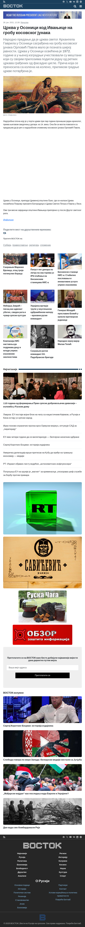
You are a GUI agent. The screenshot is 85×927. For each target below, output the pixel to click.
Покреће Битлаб (63, 900)
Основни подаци (22, 885)
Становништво (22, 900)
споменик (45, 245)
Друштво (25, 23)
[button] (81, 6)
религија (34, 245)
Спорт (63, 876)
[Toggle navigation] (80, 6)
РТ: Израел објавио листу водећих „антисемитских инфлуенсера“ (37, 464)
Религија (22, 896)
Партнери (62, 885)
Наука (63, 868)
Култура (63, 872)
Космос (63, 865)
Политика (22, 861)
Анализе (22, 876)
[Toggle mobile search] (75, 6)
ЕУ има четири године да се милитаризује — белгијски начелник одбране (41, 437)
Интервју (62, 857)
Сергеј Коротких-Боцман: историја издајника (26, 445)
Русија (22, 857)
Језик (22, 904)
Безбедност (22, 868)
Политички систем (22, 893)
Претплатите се (42, 675)
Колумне (63, 861)
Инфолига (8, 220)
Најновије (22, 853)
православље (20, 245)
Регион (62, 853)
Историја (22, 889)
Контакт (63, 889)
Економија (22, 865)
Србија (7, 245)
